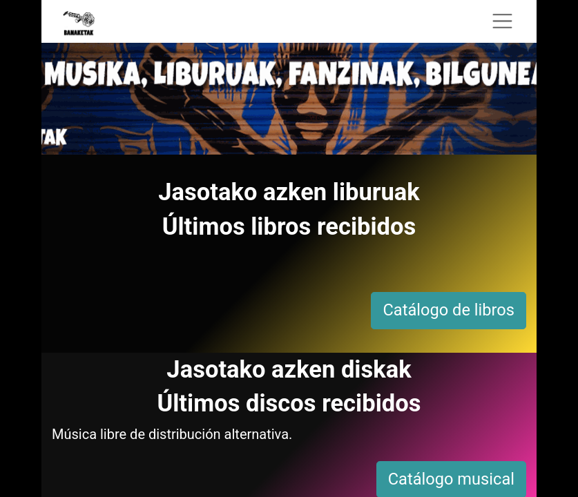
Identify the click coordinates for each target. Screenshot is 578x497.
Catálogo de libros (448, 310)
